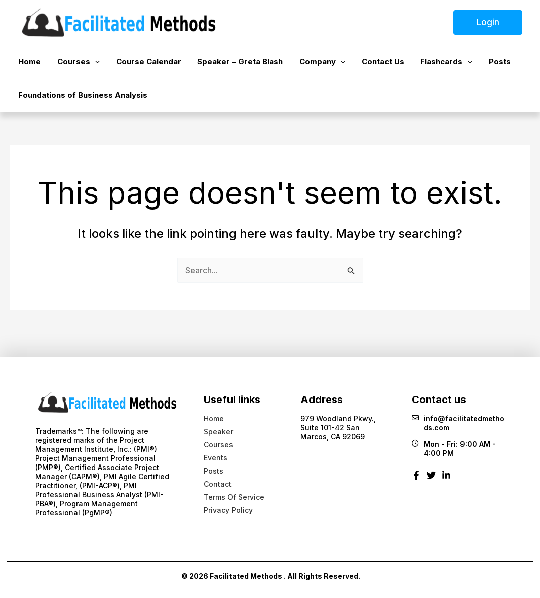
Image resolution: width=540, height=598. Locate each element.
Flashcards (398, 65)
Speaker (218, 431)
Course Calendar (130, 65)
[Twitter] (431, 479)
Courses (67, 65)
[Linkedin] (446, 479)
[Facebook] (416, 479)
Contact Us (342, 65)
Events (215, 457)
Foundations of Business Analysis (79, 104)
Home (26, 65)
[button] (84, 65)
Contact (218, 484)
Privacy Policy (228, 510)
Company (289, 65)
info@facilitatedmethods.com (458, 423)
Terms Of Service (234, 497)
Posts (444, 65)
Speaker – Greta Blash (214, 65)
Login (488, 22)
